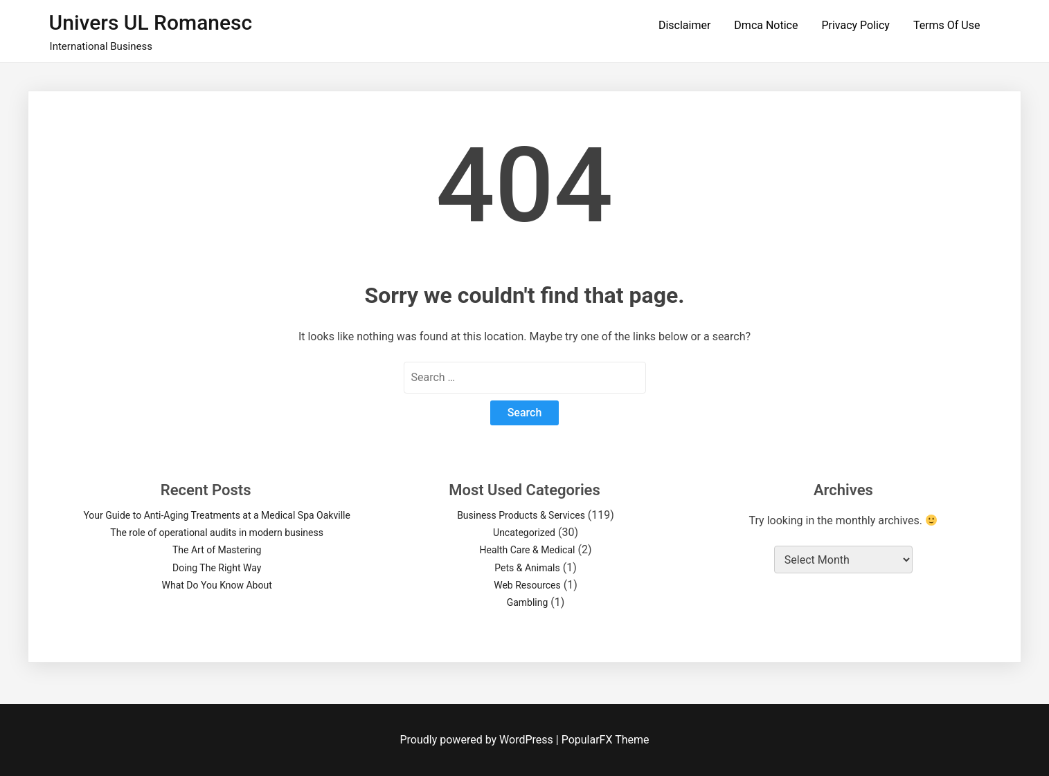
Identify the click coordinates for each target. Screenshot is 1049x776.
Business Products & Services (521, 515)
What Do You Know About (217, 585)
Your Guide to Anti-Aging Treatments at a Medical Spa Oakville (216, 515)
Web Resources (527, 585)
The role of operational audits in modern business (216, 532)
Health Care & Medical (527, 549)
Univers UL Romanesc (151, 22)
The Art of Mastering (216, 549)
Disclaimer (684, 25)
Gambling (527, 602)
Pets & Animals (526, 567)
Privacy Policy (855, 25)
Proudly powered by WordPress (478, 739)
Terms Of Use (946, 25)
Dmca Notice (766, 25)
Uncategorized (524, 532)
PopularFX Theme (605, 739)
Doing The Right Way (216, 567)
